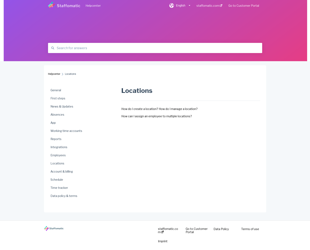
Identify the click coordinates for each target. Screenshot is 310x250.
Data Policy (221, 229)
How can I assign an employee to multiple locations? (156, 116)
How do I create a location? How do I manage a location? (159, 109)
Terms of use (250, 229)
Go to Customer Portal (197, 230)
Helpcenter (93, 5)
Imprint (163, 241)
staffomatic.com (168, 230)
